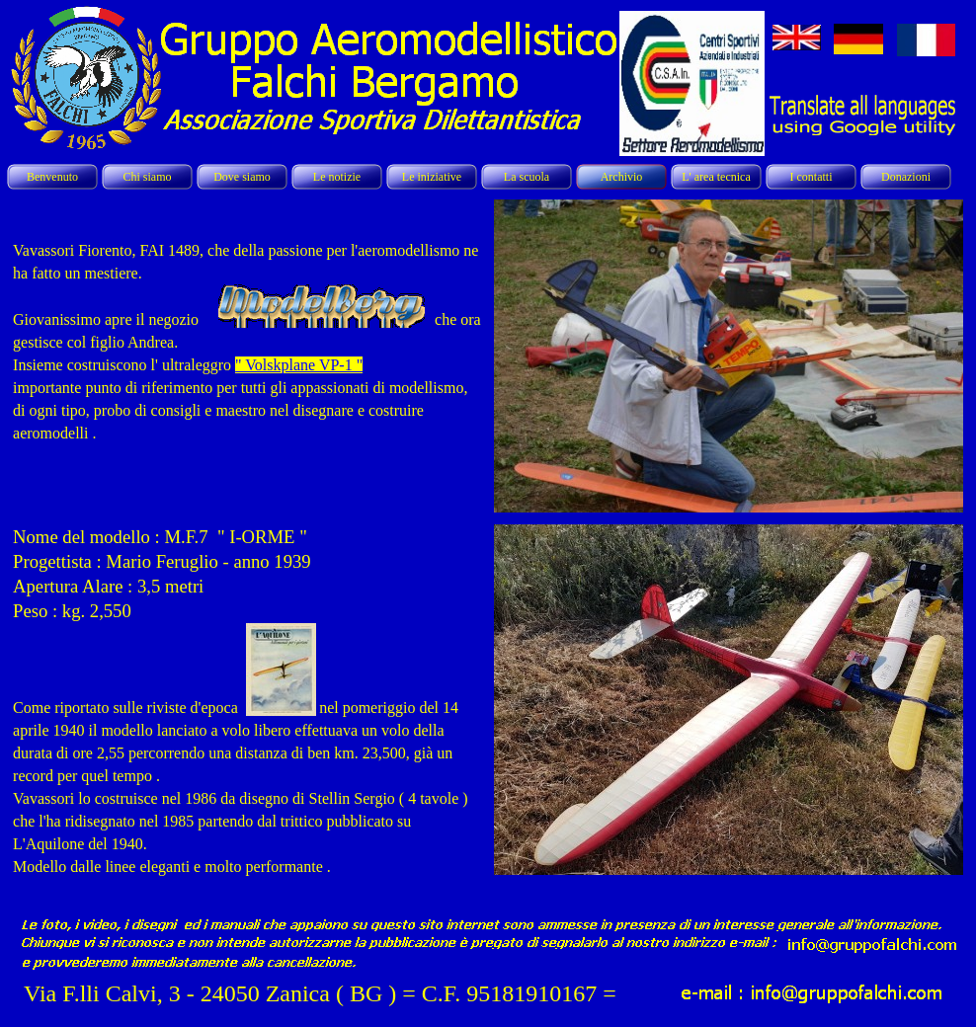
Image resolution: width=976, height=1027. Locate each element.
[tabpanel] (247, 351)
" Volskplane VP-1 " (299, 364)
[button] (728, 199)
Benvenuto (52, 177)
